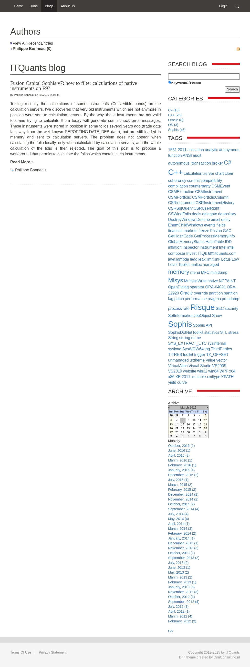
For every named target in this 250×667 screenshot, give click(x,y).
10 (194, 420)
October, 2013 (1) (181, 553)
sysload (174, 349)
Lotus (226, 259)
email (215, 219)
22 (182, 428)
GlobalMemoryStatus (186, 242)
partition (216, 293)
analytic (211, 150)
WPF (223, 371)
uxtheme (197, 360)
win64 (213, 371)
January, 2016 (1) (181, 470)
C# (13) (174, 110)
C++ (175, 172)
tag (207, 349)
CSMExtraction (181, 192)
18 (199, 424)
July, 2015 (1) (178, 480)
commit (193, 180)
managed (211, 265)
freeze (203, 231)
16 (188, 424)
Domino (203, 219)
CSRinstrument (181, 203)
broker (217, 163)
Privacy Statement (53, 652)
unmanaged (178, 360)
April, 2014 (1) (179, 524)
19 (205, 424)
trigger (199, 355)
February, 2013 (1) (182, 582)
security (231, 308)
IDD (228, 242)
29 (176, 415)
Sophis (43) (177, 130)
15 (182, 424)
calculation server (199, 173)
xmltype (213, 377)
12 (205, 420)
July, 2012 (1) (178, 606)
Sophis (180, 324)
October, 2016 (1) (181, 446)
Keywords (179, 83)
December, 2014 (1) (183, 494)
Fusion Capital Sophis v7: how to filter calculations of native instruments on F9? (73, 85)
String (173, 338)
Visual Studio (199, 366)
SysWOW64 (193, 349)
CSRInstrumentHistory (215, 203)
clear (229, 173)
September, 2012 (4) (183, 602)
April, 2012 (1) (179, 611)
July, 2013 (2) (178, 563)
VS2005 (219, 366)
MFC (205, 272)
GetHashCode (180, 236)
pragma (214, 299)
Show (217, 316)
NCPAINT (227, 281)
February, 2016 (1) (182, 465)
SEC (220, 308)
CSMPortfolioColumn (210, 197)
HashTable (215, 242)
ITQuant (205, 253)
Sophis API (202, 325)
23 (188, 428)
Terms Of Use (20, 652)
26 (205, 428)
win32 (202, 371)
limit (210, 259)
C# (227, 162)
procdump (230, 299)
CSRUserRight (206, 208)
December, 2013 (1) (183, 543)
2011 (182, 150)
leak (201, 259)
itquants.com (225, 253)
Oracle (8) (175, 120)
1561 (172, 150)
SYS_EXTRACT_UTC (187, 343)
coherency (177, 180)
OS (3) (173, 125)
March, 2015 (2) (180, 485)
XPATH (227, 377)
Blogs (49, 6)
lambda (182, 259)
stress (233, 332)
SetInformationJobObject (189, 316)
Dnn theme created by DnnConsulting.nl (209, 657)
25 (199, 428)
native (213, 281)
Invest (191, 253)
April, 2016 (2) (179, 455)
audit (197, 155)
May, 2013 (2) (178, 572)
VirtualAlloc (178, 366)
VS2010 (175, 371)
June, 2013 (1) (179, 567)
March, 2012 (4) (180, 616)
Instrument (208, 247)
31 (194, 432)
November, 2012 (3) (183, 592)
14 (176, 424)
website (189, 371)
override (201, 293)
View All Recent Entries (33, 43)
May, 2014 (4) (178, 519)
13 (171, 424)
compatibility (211, 180)
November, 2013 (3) (183, 548)
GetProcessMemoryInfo (214, 236)
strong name (190, 338)
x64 (232, 371)
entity (225, 219)
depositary (227, 214)
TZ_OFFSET (217, 355)
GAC (227, 231)
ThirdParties (221, 349)
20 (171, 428)
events (210, 225)
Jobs (34, 6)
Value (210, 360)
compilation (178, 186)
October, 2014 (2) (181, 504)
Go (170, 631)
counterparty (199, 186)
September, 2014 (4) (183, 509)
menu (195, 272)
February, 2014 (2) (182, 533)
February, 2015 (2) (182, 489)
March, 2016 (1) (180, 460)
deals (196, 214)
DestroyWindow (182, 219)
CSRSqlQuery (180, 208)
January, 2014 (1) (181, 538)
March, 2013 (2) (180, 577)
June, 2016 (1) (179, 450)
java (171, 259)
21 (176, 428)
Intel (222, 247)
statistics (211, 332)
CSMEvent (220, 186)
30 (188, 432)
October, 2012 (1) (181, 597)
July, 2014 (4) (178, 514)
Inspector (191, 247)
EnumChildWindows (185, 225)
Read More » (21, 162)
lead (193, 259)
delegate (209, 214)
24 (194, 428)
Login (223, 6)
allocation (196, 150)
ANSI (187, 155)
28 (171, 415)
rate (186, 308)
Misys (175, 280)
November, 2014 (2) (183, 499)
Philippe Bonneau (30, 170)
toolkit (188, 355)
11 (199, 420)
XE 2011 (182, 377)
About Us (68, 6)
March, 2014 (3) (180, 528)
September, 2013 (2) (183, 558)
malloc (196, 265)
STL (223, 332)
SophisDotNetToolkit (185, 332)
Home (18, 6)
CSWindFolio (179, 214)
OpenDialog (178, 287)
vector (221, 360)
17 (194, 424)
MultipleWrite (195, 281)
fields (221, 225)
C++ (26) (175, 115)
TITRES (175, 355)
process (175, 308)
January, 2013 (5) (181, 587)
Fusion (216, 231)
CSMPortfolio (179, 197)
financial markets (183, 231)
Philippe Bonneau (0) (32, 49)
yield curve (177, 382)
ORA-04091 (215, 287)
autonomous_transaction (189, 163)
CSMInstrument (208, 192)
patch (179, 299)
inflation (175, 247)
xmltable (198, 377)
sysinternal (217, 343)
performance (196, 299)
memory (178, 271)
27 (171, 432)
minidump (218, 272)
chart (219, 173)
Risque (202, 307)
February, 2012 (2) (182, 621)
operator (197, 287)
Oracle (186, 293)
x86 (171, 377)
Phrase (195, 83)
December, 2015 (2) (183, 475)
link (217, 259)
